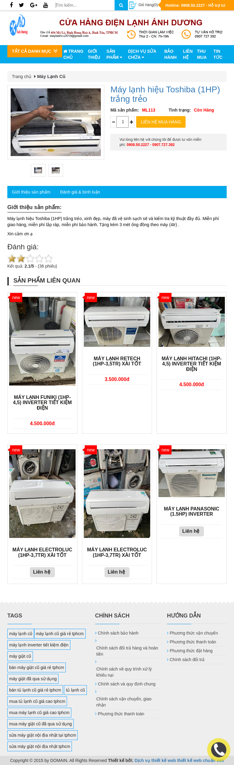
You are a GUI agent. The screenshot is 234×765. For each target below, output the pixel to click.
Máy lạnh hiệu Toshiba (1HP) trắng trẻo (165, 94)
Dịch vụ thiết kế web (155, 760)
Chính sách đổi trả (187, 659)
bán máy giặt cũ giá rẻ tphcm (36, 667)
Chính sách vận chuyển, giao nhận (123, 701)
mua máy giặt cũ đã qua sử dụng (40, 723)
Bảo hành (170, 54)
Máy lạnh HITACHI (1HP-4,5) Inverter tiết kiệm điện (191, 364)
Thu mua (202, 54)
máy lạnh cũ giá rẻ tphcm (60, 633)
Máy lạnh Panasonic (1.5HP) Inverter (191, 511)
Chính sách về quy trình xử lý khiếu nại (124, 672)
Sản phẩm (114, 54)
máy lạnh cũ (20, 633)
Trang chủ (73, 54)
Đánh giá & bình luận (80, 192)
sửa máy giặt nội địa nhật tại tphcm (42, 735)
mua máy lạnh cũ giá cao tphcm (39, 712)
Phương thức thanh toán (121, 713)
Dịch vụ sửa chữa (142, 54)
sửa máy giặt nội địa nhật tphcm (39, 746)
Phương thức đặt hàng (191, 650)
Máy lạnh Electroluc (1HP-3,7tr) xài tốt (42, 552)
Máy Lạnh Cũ (51, 76)
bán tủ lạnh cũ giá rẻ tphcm (35, 690)
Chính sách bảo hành (118, 633)
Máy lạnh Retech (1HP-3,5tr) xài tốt (117, 361)
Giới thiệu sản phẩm (31, 192)
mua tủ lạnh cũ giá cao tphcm (37, 701)
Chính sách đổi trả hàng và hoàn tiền (127, 651)
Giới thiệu (94, 54)
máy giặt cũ (20, 656)
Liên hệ (188, 54)
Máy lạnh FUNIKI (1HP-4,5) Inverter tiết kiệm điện (42, 403)
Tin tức (217, 54)
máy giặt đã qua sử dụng (33, 678)
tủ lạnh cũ (75, 690)
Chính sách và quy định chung (126, 683)
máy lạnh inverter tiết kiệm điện (39, 644)
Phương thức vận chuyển (194, 633)
